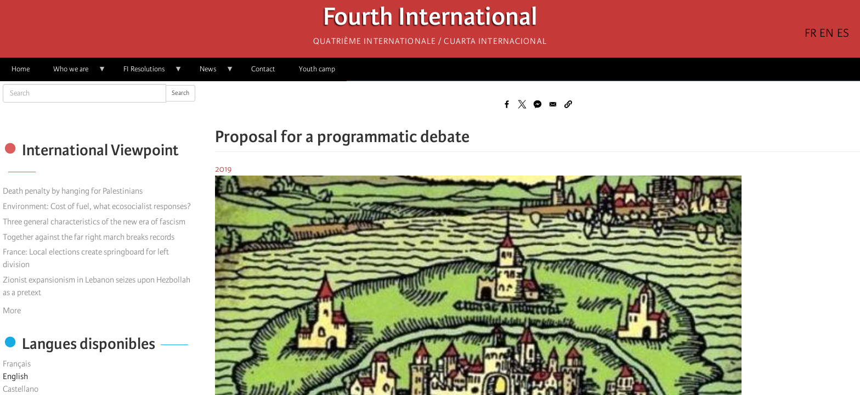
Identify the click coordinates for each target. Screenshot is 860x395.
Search (180, 93)
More (12, 310)
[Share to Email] (552, 104)
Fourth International (430, 19)
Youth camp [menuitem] (317, 69)
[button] (568, 104)
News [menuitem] (211, 73)
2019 (223, 169)
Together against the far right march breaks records (88, 237)
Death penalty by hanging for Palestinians (73, 191)
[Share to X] (522, 104)
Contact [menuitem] (263, 69)
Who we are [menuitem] (74, 73)
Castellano (20, 389)
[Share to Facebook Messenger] (537, 104)
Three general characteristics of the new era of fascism (94, 222)
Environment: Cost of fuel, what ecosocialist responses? (97, 206)
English (15, 376)
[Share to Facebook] (506, 104)
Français (17, 364)
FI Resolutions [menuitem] (147, 73)
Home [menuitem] (21, 69)
